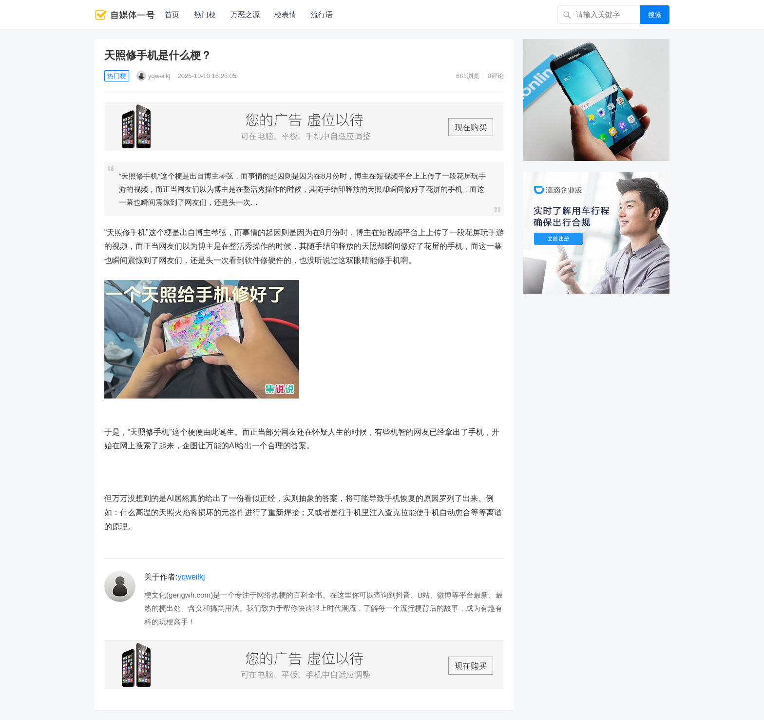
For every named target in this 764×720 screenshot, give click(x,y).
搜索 (655, 15)
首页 (172, 14)
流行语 (322, 14)
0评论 (496, 76)
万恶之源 (245, 14)
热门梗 (205, 14)
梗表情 (285, 14)
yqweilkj (153, 76)
